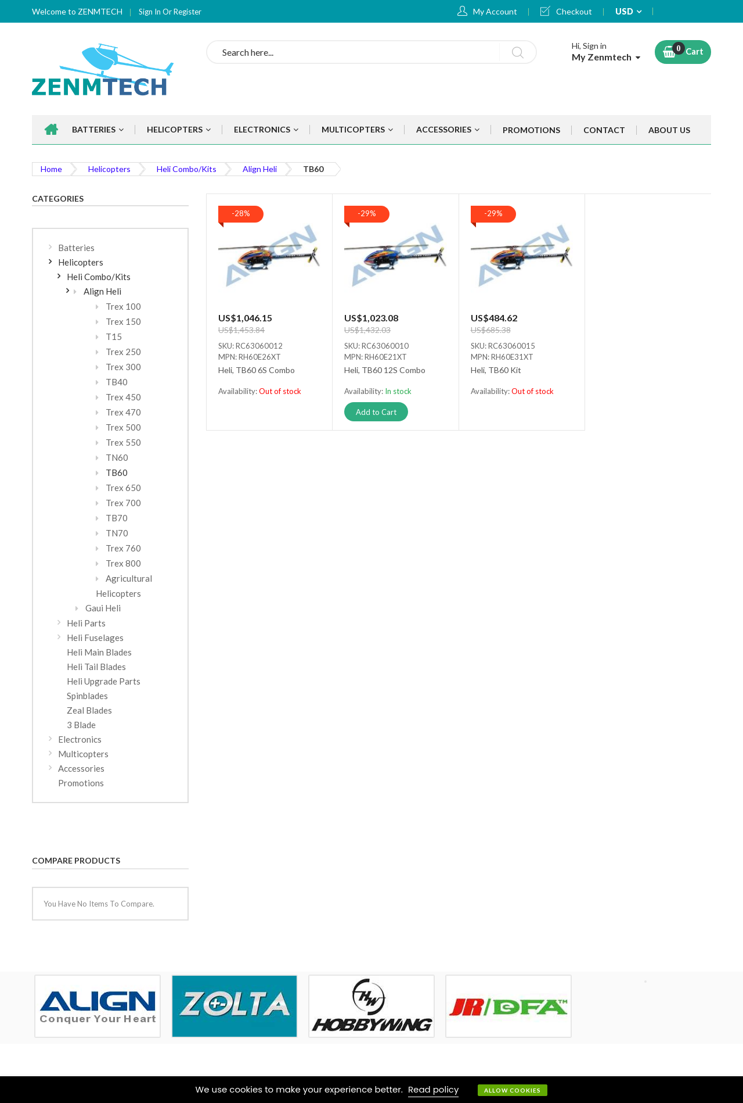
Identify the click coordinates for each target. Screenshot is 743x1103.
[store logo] (110, 69)
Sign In (151, 11)
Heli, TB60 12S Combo (384, 370)
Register (187, 11)
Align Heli (260, 169)
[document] (371, 1089)
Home (51, 169)
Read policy (433, 1089)
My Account (495, 11)
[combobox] (371, 52)
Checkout (574, 11)
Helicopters (109, 169)
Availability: (238, 391)
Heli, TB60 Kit (496, 370)
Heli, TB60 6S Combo (256, 370)
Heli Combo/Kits (187, 169)
